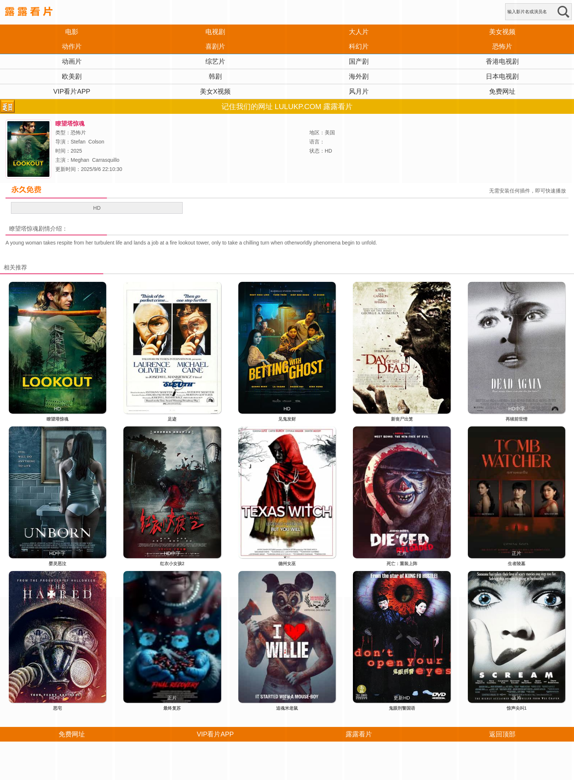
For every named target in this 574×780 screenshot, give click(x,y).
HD (97, 208)
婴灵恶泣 (57, 563)
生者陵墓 (516, 563)
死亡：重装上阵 (402, 563)
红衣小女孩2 (172, 563)
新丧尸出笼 (402, 419)
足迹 (172, 419)
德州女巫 (287, 563)
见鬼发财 (287, 419)
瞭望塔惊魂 (23, 228)
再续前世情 (517, 419)
